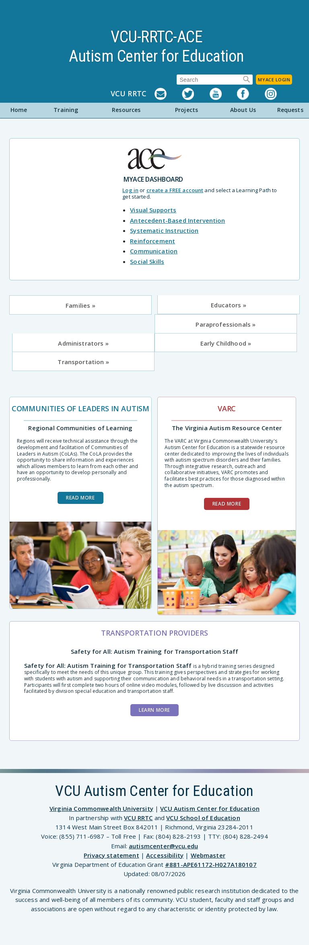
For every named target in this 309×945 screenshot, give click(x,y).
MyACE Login (274, 80)
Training (66, 110)
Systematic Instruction (164, 230)
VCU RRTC (128, 93)
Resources (126, 110)
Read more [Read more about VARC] (226, 503)
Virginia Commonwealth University (101, 808)
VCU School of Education (203, 818)
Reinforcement (152, 241)
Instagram (278, 94)
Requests (290, 110)
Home (18, 110)
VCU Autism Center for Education (210, 808)
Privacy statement (111, 855)
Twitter (195, 94)
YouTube (223, 94)
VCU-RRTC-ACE (156, 36)
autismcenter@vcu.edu (163, 846)
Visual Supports (153, 210)
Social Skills (147, 261)
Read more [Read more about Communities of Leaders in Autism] (80, 497)
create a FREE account (175, 190)
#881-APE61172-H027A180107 (211, 864)
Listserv (168, 94)
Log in (130, 190)
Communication (153, 251)
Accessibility (164, 855)
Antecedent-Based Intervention (177, 220)
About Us (243, 110)
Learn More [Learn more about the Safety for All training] (154, 710)
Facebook (250, 94)
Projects (186, 110)
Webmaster (208, 855)
